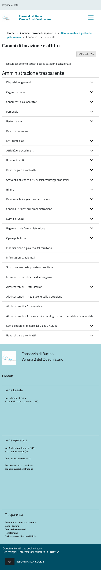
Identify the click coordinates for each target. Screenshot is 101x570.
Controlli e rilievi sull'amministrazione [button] (29, 209)
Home (11, 33)
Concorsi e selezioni (15, 529)
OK (9, 561)
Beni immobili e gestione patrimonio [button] (28, 199)
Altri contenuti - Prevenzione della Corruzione (34, 296)
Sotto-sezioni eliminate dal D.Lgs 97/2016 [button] (32, 326)
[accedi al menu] (91, 17)
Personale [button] (12, 111)
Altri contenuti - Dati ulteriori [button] (24, 287)
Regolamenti (11, 533)
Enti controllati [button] (15, 141)
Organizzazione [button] (15, 92)
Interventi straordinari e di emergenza (29, 277)
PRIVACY (54, 552)
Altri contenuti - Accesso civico (25, 306)
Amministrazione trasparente (38, 33)
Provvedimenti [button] (15, 160)
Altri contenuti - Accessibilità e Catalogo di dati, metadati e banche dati (49, 316)
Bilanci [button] (10, 189)
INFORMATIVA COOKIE (30, 561)
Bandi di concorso (17, 131)
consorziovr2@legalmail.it (19, 469)
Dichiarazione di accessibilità (20, 536)
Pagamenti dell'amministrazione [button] (25, 228)
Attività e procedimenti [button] (20, 150)
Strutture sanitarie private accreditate (29, 267)
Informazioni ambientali (20, 257)
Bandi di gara (12, 526)
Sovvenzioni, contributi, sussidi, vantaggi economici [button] (37, 180)
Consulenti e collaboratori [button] (21, 102)
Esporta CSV (86, 54)
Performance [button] (14, 121)
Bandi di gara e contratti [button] (21, 170)
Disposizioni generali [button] (18, 82)
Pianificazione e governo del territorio (29, 248)
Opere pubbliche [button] (16, 238)
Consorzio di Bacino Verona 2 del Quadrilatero (35, 17)
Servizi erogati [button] (15, 218)
